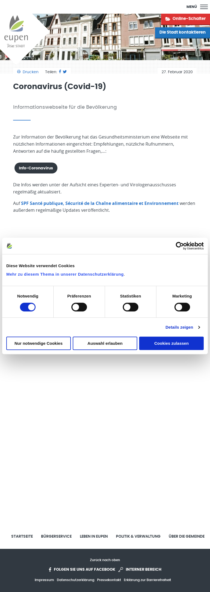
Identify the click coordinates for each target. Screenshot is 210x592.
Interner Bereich (139, 569)
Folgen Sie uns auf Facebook (82, 569)
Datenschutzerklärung (75, 580)
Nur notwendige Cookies (38, 343)
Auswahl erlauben (105, 343)
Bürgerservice (56, 536)
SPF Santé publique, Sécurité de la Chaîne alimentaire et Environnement (100, 203)
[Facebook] (60, 72)
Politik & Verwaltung (138, 536)
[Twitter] (65, 72)
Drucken (28, 72)
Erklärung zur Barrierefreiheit (147, 580)
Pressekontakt (109, 580)
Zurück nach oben (105, 560)
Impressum (44, 580)
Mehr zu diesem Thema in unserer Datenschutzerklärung (65, 274)
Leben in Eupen (94, 536)
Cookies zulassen (171, 343)
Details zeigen (179, 327)
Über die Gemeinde (187, 536)
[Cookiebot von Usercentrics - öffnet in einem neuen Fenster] (180, 246)
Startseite (22, 536)
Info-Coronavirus (36, 168)
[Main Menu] (197, 6)
